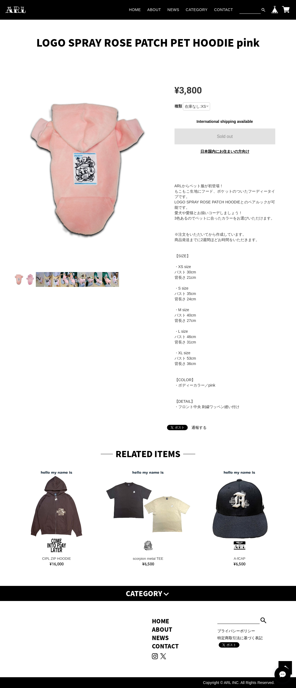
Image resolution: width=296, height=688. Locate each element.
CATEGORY (197, 10)
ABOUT (154, 10)
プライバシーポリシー (236, 631)
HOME (135, 10)
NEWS (173, 10)
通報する (199, 427)
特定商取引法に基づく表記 (240, 638)
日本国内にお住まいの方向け (224, 151)
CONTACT (223, 10)
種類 (178, 106)
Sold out (225, 136)
